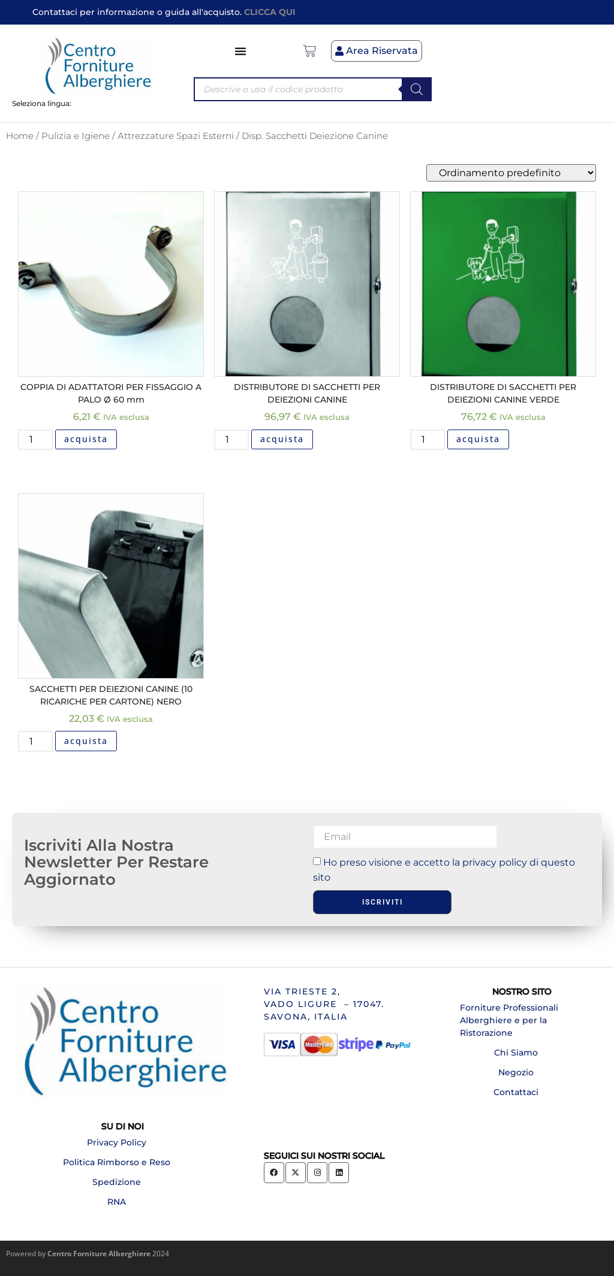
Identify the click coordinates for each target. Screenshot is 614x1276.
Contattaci (515, 1092)
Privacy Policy (116, 1142)
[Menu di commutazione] (241, 51)
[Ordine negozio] (511, 173)
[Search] (417, 89)
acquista (86, 439)
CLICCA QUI (270, 12)
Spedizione (116, 1182)
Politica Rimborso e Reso (116, 1162)
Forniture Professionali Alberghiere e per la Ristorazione (509, 1020)
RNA (116, 1201)
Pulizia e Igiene (75, 136)
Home (20, 136)
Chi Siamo (516, 1052)
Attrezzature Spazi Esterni (176, 136)
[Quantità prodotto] (35, 440)
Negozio (516, 1072)
